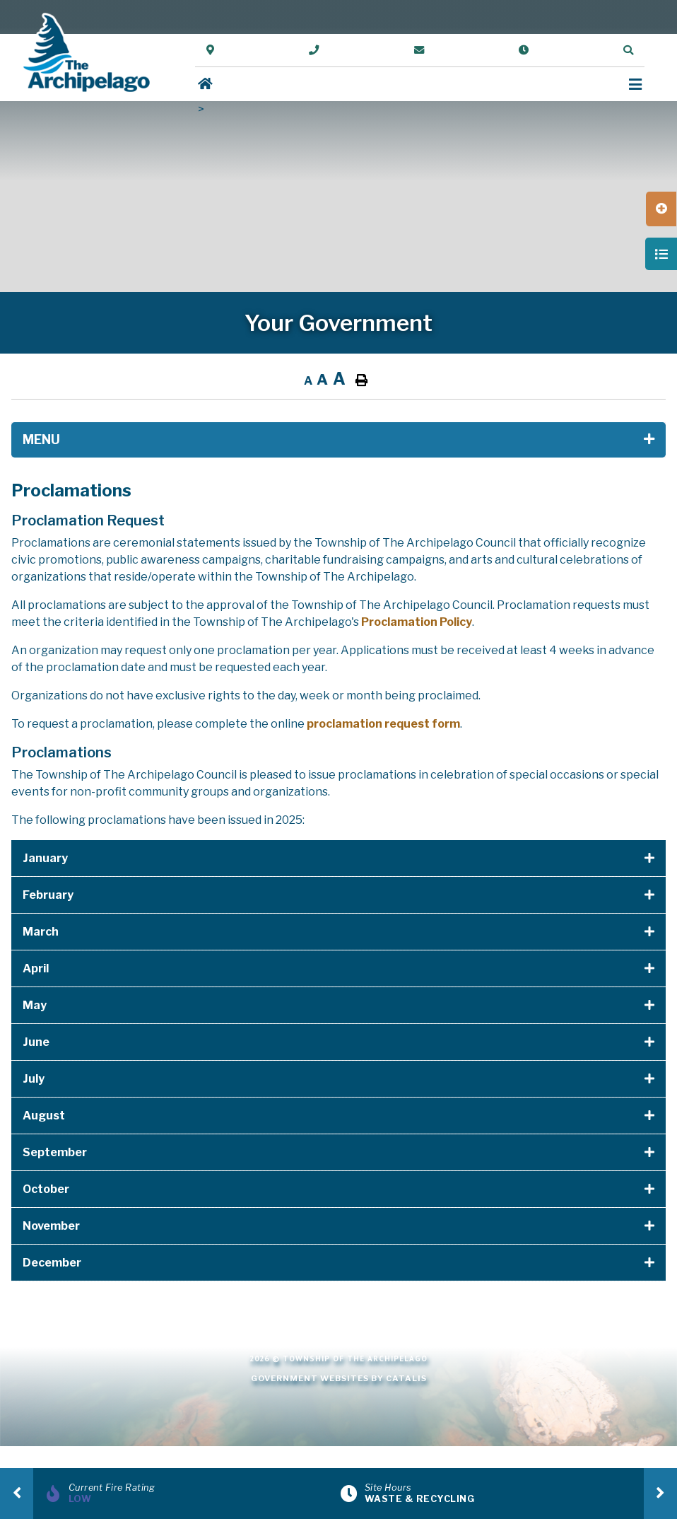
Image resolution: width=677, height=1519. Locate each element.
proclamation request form (383, 724)
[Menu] (635, 84)
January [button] (45, 858)
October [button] (46, 1189)
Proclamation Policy (416, 622)
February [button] (48, 895)
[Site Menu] (338, 440)
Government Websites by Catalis (339, 1378)
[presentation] (16, 1493)
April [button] (36, 968)
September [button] (55, 1152)
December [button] (52, 1262)
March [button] (41, 931)
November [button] (51, 1226)
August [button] (44, 1115)
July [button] (34, 1079)
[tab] (338, 858)
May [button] (35, 1005)
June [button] (36, 1042)
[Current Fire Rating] (190, 1493)
